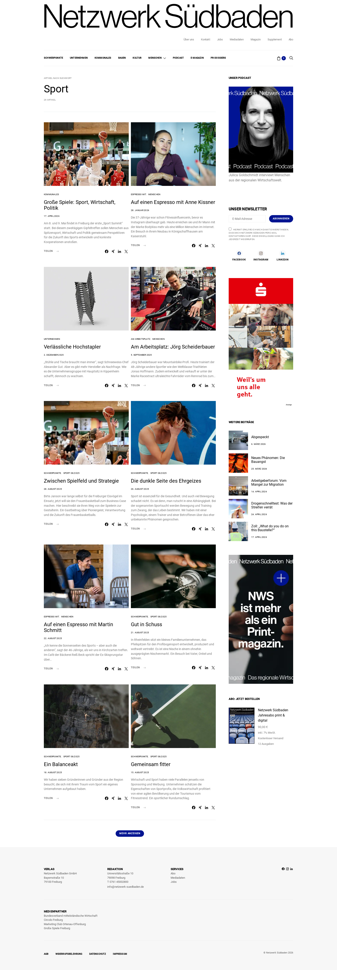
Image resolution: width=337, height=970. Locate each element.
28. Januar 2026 (140, 210)
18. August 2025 (53, 772)
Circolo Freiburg (53, 919)
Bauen (122, 58)
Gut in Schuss (146, 624)
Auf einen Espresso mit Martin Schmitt (78, 627)
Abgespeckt (260, 437)
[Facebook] (239, 255)
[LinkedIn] (283, 255)
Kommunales (103, 58)
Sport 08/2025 (71, 473)
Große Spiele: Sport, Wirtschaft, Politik (79, 205)
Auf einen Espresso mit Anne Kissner (173, 202)
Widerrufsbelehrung (68, 954)
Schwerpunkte (53, 58)
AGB (46, 954)
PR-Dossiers (218, 58)
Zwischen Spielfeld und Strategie (81, 481)
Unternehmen (79, 58)
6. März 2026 (258, 444)
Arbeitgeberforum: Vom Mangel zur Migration (268, 483)
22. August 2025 (53, 638)
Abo (291, 39)
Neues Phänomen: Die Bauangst (268, 460)
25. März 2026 (259, 469)
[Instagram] (261, 255)
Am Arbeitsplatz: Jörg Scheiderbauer (173, 347)
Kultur (137, 58)
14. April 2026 (259, 491)
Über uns (189, 39)
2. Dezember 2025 (54, 355)
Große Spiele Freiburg (57, 928)
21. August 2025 (140, 632)
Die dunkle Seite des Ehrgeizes (166, 481)
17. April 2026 (52, 216)
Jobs (220, 39)
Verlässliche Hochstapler (72, 347)
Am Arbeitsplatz (140, 339)
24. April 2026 (259, 514)
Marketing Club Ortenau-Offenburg (65, 924)
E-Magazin (197, 58)
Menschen (154, 58)
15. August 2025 (140, 772)
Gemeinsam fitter (150, 764)
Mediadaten (237, 39)
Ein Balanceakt (61, 764)
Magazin (256, 39)
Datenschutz (97, 954)
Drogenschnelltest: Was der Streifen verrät (272, 505)
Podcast (178, 58)
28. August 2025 (53, 489)
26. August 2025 (140, 489)
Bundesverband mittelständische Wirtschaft (70, 915)
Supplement (275, 39)
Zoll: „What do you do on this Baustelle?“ (270, 528)
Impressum (120, 954)
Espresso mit (138, 194)
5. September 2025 (141, 355)
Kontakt (205, 39)
